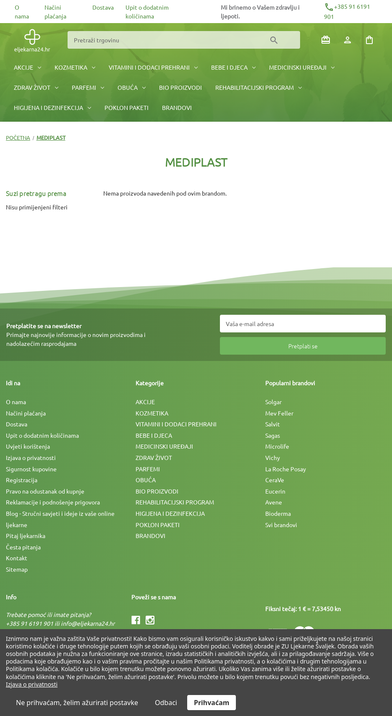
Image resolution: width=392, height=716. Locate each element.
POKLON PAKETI (127, 107)
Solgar (273, 401)
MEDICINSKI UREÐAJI (302, 67)
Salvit (272, 424)
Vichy (272, 457)
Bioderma (278, 513)
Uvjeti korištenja (28, 446)
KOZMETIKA (75, 67)
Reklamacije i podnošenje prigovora (53, 502)
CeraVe (274, 479)
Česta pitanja (23, 547)
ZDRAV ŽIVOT (36, 87)
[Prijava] (347, 40)
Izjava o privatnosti (31, 457)
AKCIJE (27, 67)
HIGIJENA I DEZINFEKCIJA (52, 107)
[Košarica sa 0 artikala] (369, 40)
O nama (16, 401)
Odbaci (166, 702)
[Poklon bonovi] (326, 40)
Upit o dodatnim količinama (42, 435)
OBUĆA (132, 87)
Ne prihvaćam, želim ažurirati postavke (77, 702)
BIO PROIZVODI (180, 87)
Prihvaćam (211, 702)
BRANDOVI (177, 107)
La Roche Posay (285, 469)
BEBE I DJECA (233, 67)
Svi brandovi (281, 524)
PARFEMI (88, 87)
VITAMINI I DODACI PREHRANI (153, 67)
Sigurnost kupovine (31, 469)
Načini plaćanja (26, 413)
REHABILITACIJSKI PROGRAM (258, 87)
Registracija (21, 479)
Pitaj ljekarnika (25, 535)
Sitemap (17, 569)
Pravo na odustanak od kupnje (45, 491)
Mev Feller (279, 413)
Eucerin (275, 491)
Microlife (277, 446)
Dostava (103, 7)
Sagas (272, 435)
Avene (273, 502)
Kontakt (16, 558)
